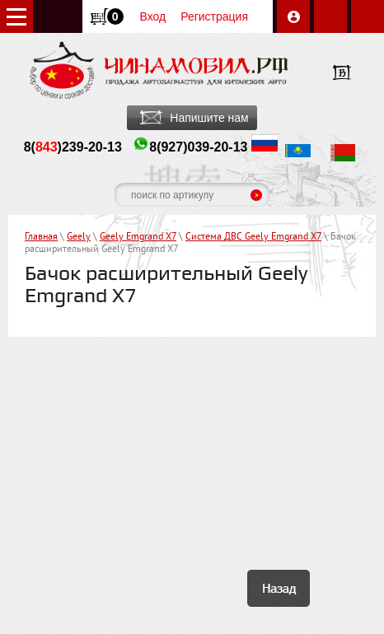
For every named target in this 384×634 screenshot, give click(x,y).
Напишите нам (209, 117)
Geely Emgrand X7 (138, 237)
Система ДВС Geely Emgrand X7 (253, 237)
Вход (153, 16)
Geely (79, 237)
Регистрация (214, 16)
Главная (41, 237)
